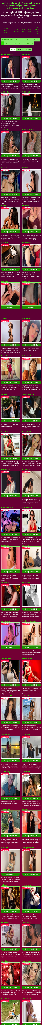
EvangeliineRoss (7, 54)
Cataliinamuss (6, 499)
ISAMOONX (5, 221)
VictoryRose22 (27, 443)
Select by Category (24, 49)
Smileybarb (26, 833)
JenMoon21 (26, 82)
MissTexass (5, 416)
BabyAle (4, 138)
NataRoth (25, 777)
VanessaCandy (6, 833)
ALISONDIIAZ (26, 360)
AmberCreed (26, 276)
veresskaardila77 (7, 388)
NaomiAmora (5, 472)
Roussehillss (5, 360)
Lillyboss (4, 249)
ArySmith (4, 165)
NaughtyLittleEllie (7, 527)
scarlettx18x (26, 221)
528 (28, 43)
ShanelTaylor (26, 54)
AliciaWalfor (5, 332)
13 (19, 43)
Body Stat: (10, 71)
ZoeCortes (25, 416)
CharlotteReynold (28, 305)
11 (11, 43)
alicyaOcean (5, 861)
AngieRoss (5, 889)
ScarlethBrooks (6, 944)
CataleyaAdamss (28, 639)
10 (6, 43)
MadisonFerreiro (28, 527)
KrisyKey (4, 806)
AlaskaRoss (26, 165)
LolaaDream (26, 583)
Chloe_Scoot (26, 694)
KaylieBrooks (5, 722)
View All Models (7, 40)
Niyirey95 (4, 305)
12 (15, 43)
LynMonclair (5, 82)
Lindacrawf (26, 555)
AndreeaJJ (5, 666)
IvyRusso (25, 610)
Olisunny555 (26, 750)
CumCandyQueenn (28, 917)
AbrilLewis (25, 138)
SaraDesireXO (27, 388)
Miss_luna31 (26, 249)
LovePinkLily (5, 583)
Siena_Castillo (27, 332)
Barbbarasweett (27, 499)
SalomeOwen (5, 276)
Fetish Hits (29, 1022)
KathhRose (26, 806)
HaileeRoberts (6, 694)
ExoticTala (4, 109)
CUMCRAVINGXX (7, 610)
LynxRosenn (5, 777)
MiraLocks (4, 193)
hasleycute (5, 639)
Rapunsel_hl (5, 917)
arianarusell (26, 861)
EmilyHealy (5, 443)
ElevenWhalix (5, 555)
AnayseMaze (26, 722)
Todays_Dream (27, 666)
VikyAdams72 (27, 193)
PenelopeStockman (29, 472)
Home (13, 49)
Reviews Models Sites (5, 30)
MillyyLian (25, 889)
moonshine (5, 750)
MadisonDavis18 (28, 109)
